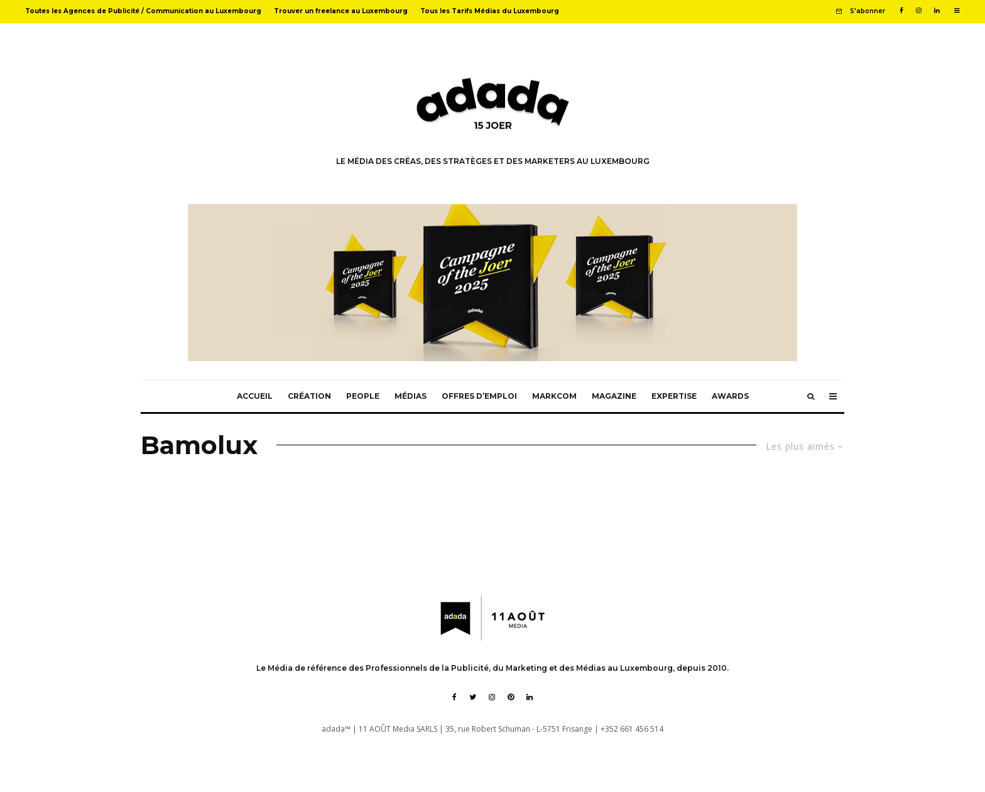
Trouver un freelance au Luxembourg (341, 11)
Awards (730, 396)
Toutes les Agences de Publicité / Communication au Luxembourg (143, 11)
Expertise (674, 396)
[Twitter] (472, 697)
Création (309, 396)
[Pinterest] (510, 697)
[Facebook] (901, 10)
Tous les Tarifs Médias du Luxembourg (489, 11)
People (362, 396)
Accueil (255, 396)
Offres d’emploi (479, 396)
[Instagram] (919, 10)
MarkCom (554, 396)
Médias (411, 396)
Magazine (614, 396)
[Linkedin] (937, 10)
